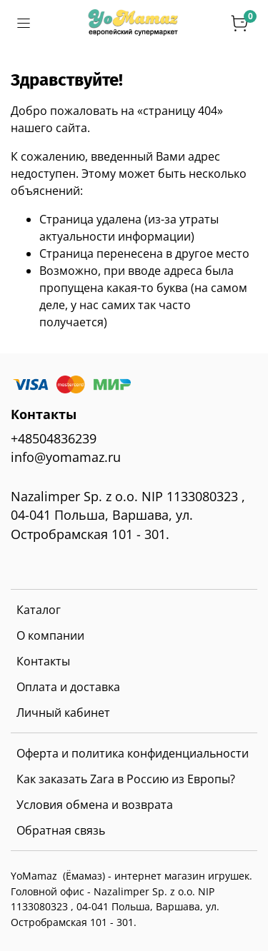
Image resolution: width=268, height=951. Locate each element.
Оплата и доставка (68, 687)
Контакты (43, 661)
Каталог (38, 610)
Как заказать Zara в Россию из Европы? (125, 779)
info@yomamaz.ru (66, 457)
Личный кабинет (63, 712)
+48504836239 (53, 438)
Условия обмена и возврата (94, 804)
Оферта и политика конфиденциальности (132, 753)
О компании (50, 635)
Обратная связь (60, 830)
